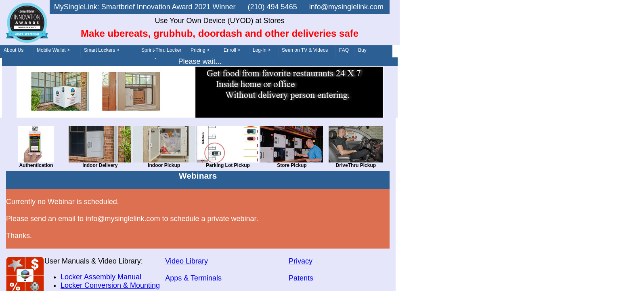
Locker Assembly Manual (101, 277)
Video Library (186, 261)
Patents (301, 278)
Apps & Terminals (193, 278)
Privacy (300, 261)
